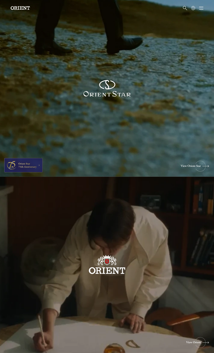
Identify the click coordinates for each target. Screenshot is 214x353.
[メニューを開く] (201, 8)
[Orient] (20, 8)
